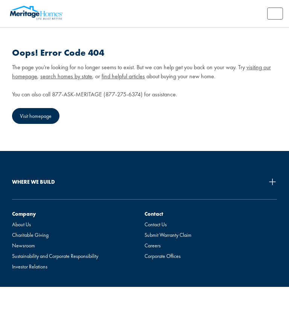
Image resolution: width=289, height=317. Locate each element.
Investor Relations (29, 266)
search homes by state (66, 76)
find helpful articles (123, 76)
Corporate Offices (162, 256)
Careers (152, 245)
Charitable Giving (30, 235)
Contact (153, 213)
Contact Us (155, 224)
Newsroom (23, 245)
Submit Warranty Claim (168, 235)
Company (24, 213)
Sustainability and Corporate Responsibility (55, 256)
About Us (21, 224)
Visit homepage (36, 116)
